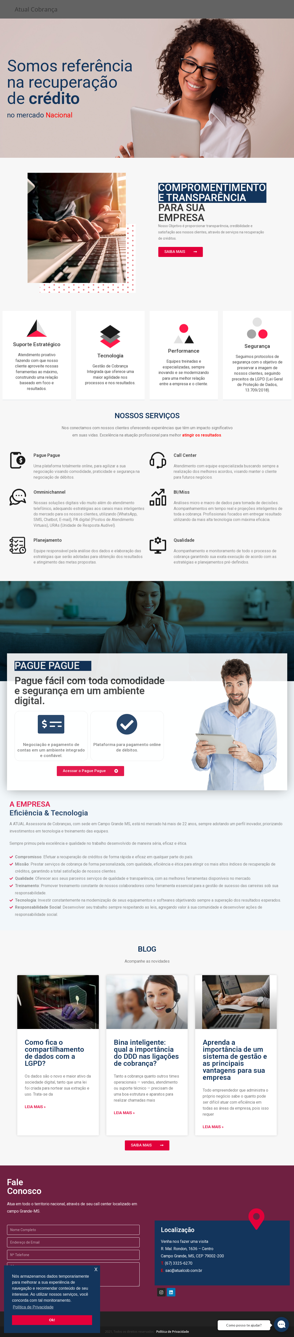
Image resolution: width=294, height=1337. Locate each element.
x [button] (96, 1269)
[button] (173, 252)
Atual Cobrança (36, 9)
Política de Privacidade (172, 1331)
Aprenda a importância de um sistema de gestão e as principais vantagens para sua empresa (235, 1060)
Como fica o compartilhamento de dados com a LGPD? (54, 1053)
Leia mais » (35, 1107)
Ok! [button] (52, 1320)
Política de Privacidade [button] (33, 1307)
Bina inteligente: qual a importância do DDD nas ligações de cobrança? (146, 1053)
